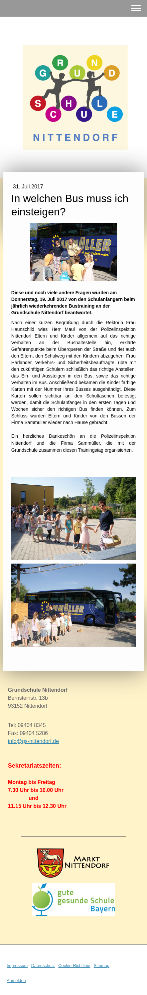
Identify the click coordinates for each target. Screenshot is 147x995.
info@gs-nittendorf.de (33, 741)
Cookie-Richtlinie (74, 965)
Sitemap (101, 965)
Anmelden (16, 980)
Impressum (17, 965)
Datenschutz (43, 965)
